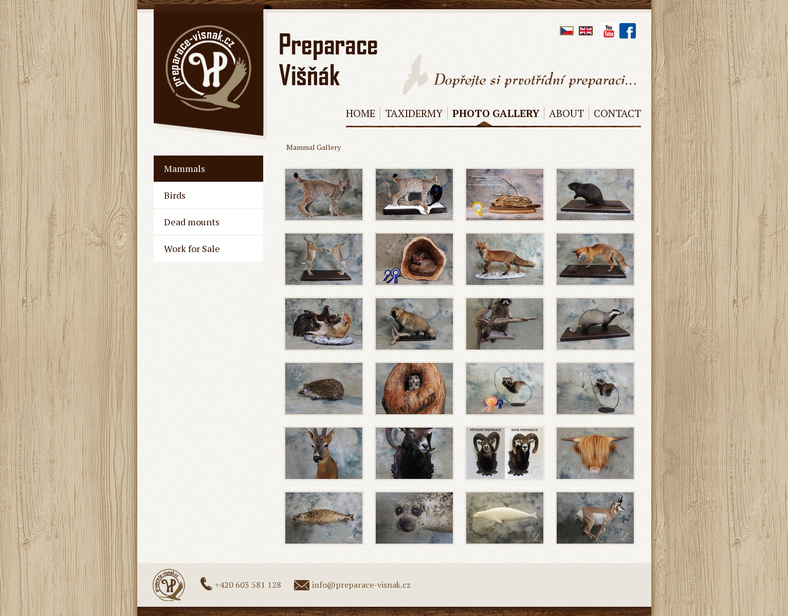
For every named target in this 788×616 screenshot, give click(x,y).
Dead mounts (191, 222)
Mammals (184, 168)
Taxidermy (414, 113)
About (566, 113)
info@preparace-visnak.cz (361, 584)
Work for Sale (192, 248)
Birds (175, 195)
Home (360, 113)
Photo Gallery (495, 113)
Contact (617, 113)
